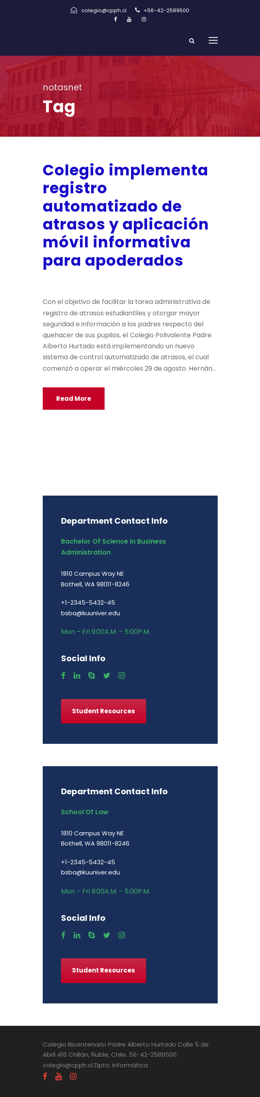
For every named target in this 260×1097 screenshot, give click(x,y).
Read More (73, 398)
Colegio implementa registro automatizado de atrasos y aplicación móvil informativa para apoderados (126, 215)
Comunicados (133, 281)
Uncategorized (186, 281)
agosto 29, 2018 (69, 281)
